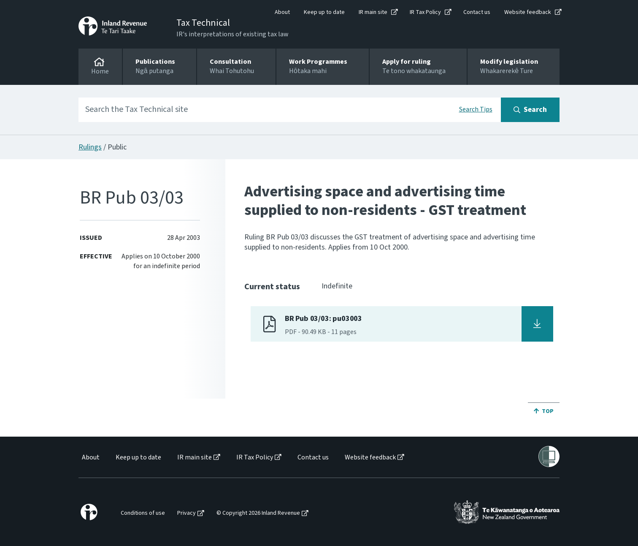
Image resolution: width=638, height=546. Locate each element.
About (282, 12)
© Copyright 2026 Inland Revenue (258, 513)
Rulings (90, 147)
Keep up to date (324, 12)
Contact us (476, 12)
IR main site (373, 12)
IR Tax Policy (425, 12)
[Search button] (530, 110)
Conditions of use (143, 513)
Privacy (186, 513)
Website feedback (527, 12)
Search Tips (475, 109)
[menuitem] (90, 458)
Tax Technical (203, 23)
